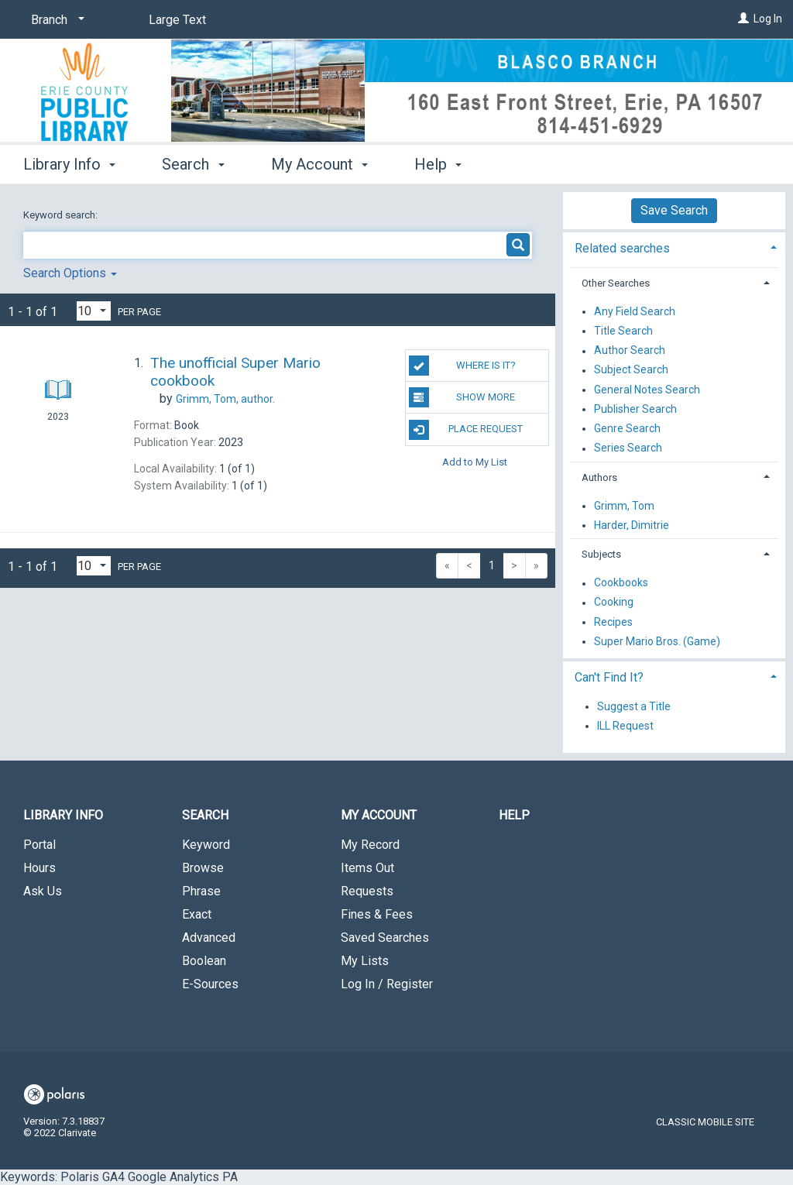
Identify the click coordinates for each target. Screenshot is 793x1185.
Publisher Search (635, 409)
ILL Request (625, 726)
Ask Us (42, 891)
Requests (367, 891)
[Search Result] (58, 361)
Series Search (628, 448)
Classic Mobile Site (705, 1122)
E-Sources (210, 984)
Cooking (613, 602)
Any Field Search (634, 311)
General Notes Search (647, 389)
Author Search (629, 351)
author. (225, 399)
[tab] (674, 246)
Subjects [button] (601, 554)
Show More (462, 397)
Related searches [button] (622, 248)
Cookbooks (621, 583)
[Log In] (743, 18)
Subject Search (631, 370)
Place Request (466, 430)
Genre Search (627, 428)
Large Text (177, 19)
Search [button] (193, 164)
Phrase (201, 891)
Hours (39, 867)
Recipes (613, 622)
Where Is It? (462, 366)
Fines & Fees (377, 914)
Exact (196, 914)
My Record (370, 844)
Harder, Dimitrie (631, 525)
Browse (203, 867)
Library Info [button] (69, 164)
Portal (39, 844)
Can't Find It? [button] (609, 677)
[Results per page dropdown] (94, 311)
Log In (768, 18)
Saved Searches (385, 937)
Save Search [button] (674, 210)
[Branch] (55, 20)
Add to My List (474, 462)
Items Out (367, 867)
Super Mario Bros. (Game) (657, 641)
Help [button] (438, 164)
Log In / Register (387, 984)
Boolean (204, 960)
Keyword (206, 844)
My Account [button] (319, 164)
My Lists (365, 960)
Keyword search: (61, 215)
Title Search (623, 331)
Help (514, 815)
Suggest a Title (634, 706)
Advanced (208, 937)
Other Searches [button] (616, 283)
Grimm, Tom (624, 506)
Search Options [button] (70, 273)
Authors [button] (599, 477)
